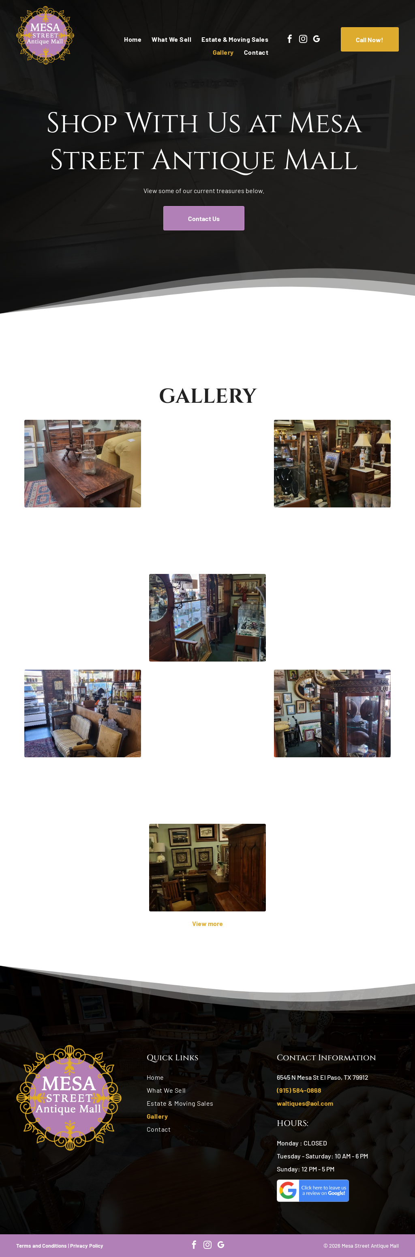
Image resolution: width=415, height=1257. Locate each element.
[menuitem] (127, 39)
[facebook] (290, 40)
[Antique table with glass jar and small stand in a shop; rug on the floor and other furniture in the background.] (82, 463)
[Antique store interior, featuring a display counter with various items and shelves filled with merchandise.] (82, 589)
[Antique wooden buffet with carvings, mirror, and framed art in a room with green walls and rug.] (207, 743)
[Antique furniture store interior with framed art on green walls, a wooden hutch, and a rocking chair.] (207, 867)
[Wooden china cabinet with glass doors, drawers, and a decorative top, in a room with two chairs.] (82, 838)
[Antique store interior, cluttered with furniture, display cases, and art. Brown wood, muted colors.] (332, 463)
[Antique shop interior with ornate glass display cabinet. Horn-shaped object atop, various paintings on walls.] (332, 713)
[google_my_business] (316, 40)
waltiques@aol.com (305, 1103)
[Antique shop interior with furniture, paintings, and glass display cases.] (207, 618)
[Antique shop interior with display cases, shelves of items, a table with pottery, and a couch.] (332, 838)
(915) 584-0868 (299, 1090)
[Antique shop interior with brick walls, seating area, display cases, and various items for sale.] (82, 713)
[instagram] (303, 40)
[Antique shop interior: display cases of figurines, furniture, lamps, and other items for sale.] (332, 589)
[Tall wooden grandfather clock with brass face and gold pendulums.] (207, 493)
